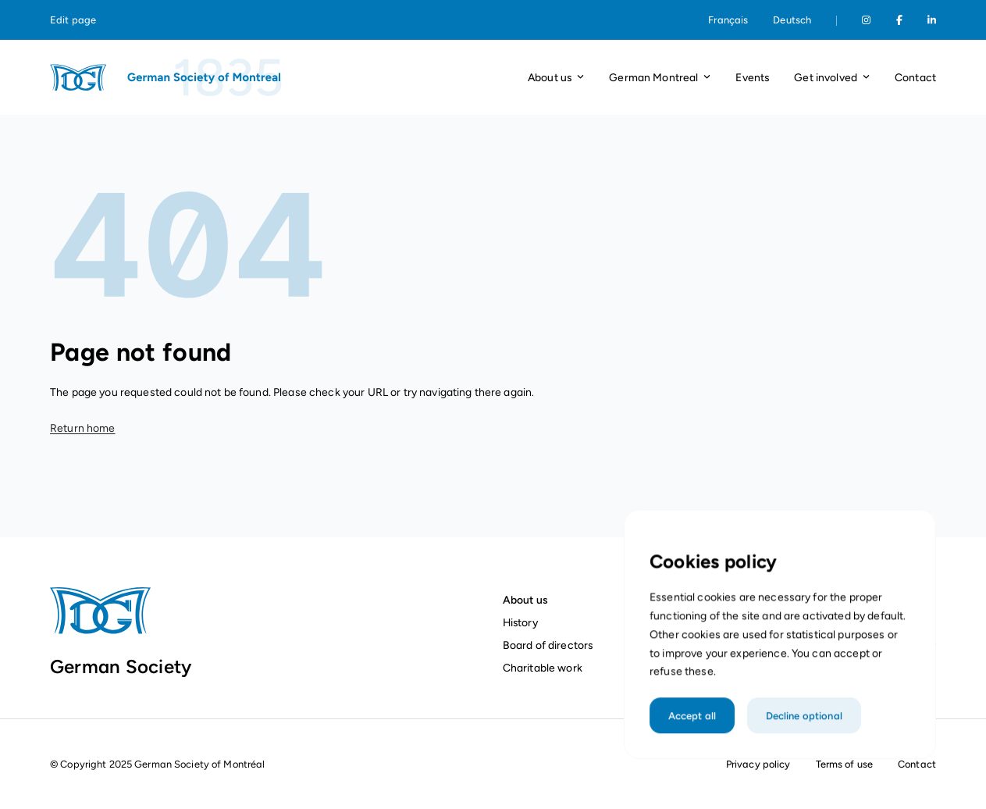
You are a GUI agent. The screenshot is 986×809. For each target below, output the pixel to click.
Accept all (695, 729)
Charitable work (542, 667)
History (520, 622)
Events (752, 77)
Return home (83, 428)
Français (728, 20)
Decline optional (802, 729)
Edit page (73, 20)
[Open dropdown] (580, 77)
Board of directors (548, 645)
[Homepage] (167, 77)
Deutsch (792, 20)
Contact (915, 77)
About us (525, 599)
